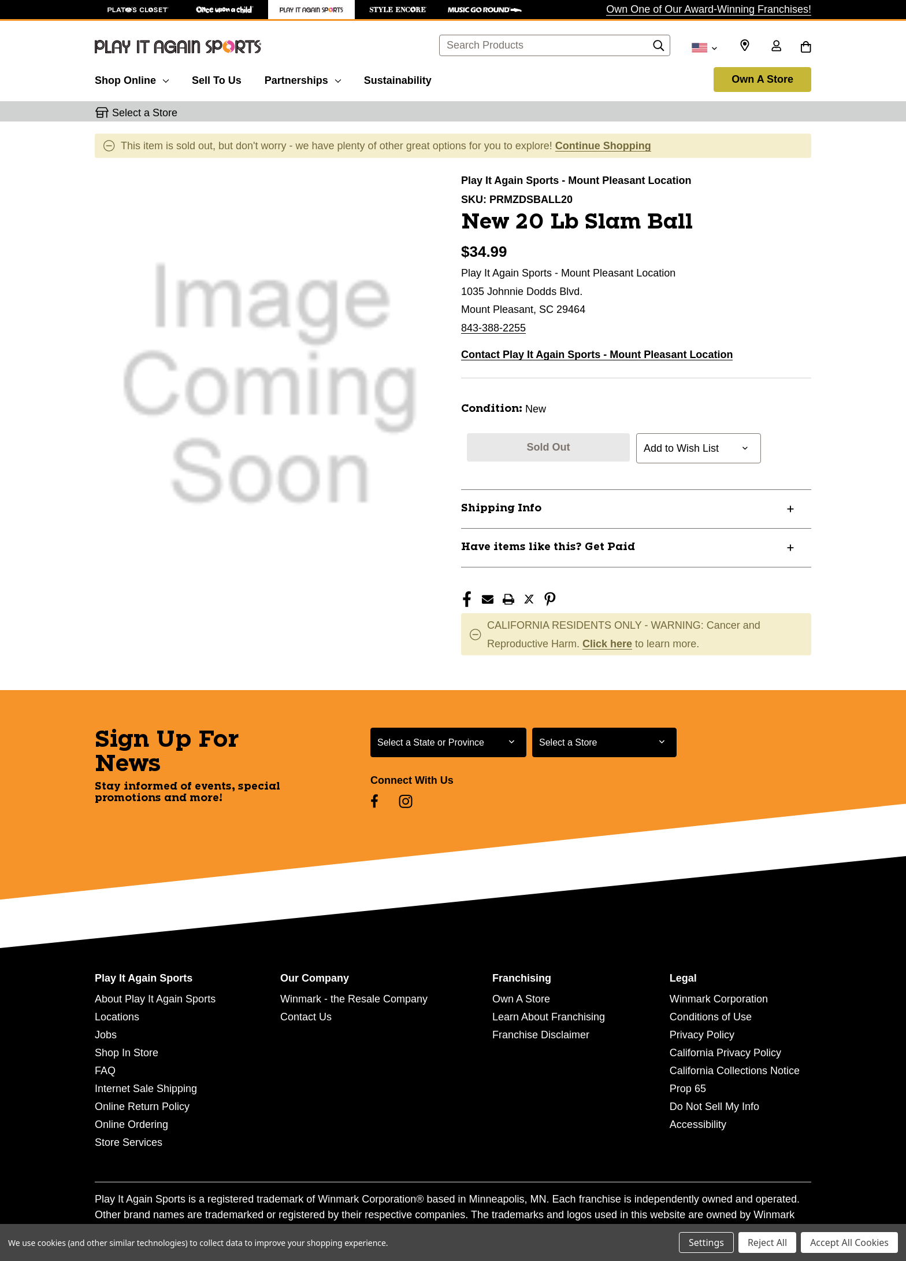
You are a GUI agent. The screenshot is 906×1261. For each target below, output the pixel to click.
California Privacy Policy (725, 1053)
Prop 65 (688, 1088)
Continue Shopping (603, 146)
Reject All (767, 1242)
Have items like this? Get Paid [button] (548, 547)
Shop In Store (126, 1053)
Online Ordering (131, 1124)
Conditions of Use (711, 1017)
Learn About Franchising (548, 1017)
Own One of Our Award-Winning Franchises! (708, 9)
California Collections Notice (735, 1070)
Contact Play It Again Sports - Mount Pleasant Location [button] (597, 354)
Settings (706, 1242)
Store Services (128, 1142)
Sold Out (548, 447)
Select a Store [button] (144, 113)
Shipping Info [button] (501, 508)
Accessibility (698, 1124)
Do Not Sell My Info (714, 1106)
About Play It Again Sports (155, 999)
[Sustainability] (397, 78)
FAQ (105, 1070)
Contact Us (306, 1017)
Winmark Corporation (719, 999)
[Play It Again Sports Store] (311, 9)
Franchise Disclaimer (540, 1035)
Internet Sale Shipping (146, 1088)
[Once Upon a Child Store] (224, 9)
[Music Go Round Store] (484, 9)
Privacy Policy (702, 1035)
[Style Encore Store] (398, 9)
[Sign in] (776, 47)
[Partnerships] (302, 78)
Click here (607, 644)
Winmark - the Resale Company (354, 999)
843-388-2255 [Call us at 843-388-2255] (493, 328)
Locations (117, 1017)
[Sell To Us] (216, 78)
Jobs (106, 1035)
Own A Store (762, 79)
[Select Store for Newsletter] (604, 742)
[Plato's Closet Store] (138, 9)
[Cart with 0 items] (805, 47)
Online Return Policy (142, 1106)
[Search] (658, 48)
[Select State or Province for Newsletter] (448, 742)
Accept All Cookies (849, 1242)
